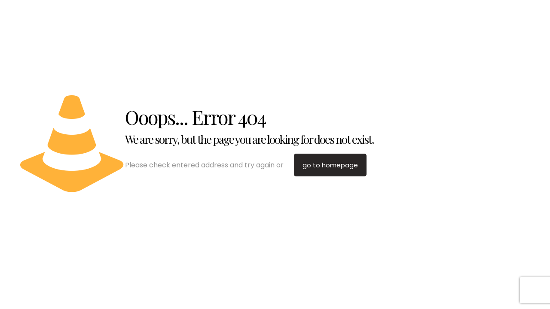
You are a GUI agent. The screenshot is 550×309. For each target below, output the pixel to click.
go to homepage (330, 165)
